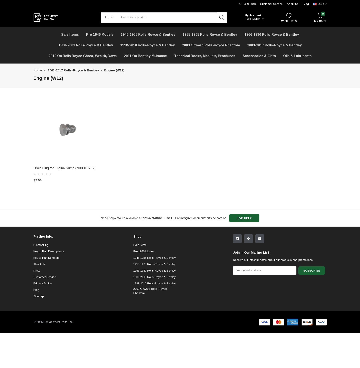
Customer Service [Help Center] (271, 4)
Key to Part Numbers (46, 292)
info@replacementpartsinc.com (201, 218)
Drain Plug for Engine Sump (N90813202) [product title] (64, 168)
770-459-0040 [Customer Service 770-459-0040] (247, 4)
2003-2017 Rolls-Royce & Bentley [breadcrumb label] (73, 70)
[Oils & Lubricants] (297, 56)
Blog (306, 4)
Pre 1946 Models (99, 34)
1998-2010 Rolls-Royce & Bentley (147, 45)
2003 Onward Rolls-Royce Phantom (150, 326)
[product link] (67, 129)
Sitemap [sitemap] (38, 331)
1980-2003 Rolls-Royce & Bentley (85, 45)
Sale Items (140, 280)
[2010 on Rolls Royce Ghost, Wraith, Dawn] (82, 56)
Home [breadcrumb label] (37, 70)
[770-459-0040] (152, 218)
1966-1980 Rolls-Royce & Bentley (271, 34)
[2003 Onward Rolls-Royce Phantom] (211, 45)
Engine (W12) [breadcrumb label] (114, 70)
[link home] (45, 17)
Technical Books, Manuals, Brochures (204, 56)
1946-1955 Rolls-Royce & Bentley (148, 34)
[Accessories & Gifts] (259, 56)
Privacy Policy (42, 318)
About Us (293, 4)
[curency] (320, 4)
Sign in (258, 19)
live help (244, 218)
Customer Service (44, 312)
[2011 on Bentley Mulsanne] (145, 56)
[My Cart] (320, 17)
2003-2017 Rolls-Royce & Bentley (274, 45)
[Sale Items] (70, 34)
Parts (36, 305)
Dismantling (40, 280)
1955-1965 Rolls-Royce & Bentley (210, 34)
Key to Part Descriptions (48, 286)
